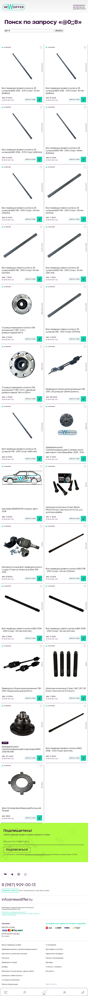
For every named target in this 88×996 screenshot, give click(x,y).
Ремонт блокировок (55, 958)
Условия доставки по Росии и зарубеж (66, 924)
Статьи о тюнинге (54, 967)
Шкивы (5, 967)
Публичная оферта (9, 915)
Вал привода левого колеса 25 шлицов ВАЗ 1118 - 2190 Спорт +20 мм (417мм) (64, 210)
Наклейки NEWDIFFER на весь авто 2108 (20, 510)
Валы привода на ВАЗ (11, 945)
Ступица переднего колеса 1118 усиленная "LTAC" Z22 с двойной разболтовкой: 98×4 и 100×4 (18, 390)
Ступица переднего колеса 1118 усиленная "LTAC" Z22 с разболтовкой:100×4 (18, 330)
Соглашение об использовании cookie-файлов (20, 913)
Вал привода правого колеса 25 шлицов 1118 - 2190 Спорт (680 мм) (19, 450)
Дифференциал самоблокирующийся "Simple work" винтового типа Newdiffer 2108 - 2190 (65, 449)
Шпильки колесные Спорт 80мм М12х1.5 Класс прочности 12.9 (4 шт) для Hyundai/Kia (64, 509)
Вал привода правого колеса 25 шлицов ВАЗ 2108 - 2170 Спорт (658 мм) (22, 151)
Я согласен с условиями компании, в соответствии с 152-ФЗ (41, 854)
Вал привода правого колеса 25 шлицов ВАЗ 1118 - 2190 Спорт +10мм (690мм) (64, 150)
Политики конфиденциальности (37, 854)
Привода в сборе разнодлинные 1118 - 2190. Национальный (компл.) (22, 689)
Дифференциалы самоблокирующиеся (19, 949)
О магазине (51, 945)
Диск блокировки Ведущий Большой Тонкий (21, 809)
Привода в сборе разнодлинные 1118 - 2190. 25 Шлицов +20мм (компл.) (66, 390)
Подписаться (17, 849)
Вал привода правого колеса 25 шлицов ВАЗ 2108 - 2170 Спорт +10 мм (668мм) (65, 90)
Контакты (50, 971)
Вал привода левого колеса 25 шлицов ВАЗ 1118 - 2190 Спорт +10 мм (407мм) (20, 270)
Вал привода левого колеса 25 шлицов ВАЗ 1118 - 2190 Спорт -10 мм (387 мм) (64, 270)
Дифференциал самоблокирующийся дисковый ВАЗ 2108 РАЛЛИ (21, 749)
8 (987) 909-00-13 (19, 885)
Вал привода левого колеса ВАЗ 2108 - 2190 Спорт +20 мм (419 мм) (65, 630)
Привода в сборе (9, 962)
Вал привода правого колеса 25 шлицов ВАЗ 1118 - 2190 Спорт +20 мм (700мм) (20, 210)
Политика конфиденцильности (14, 912)
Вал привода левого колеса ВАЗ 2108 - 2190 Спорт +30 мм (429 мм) (21, 630)
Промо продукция (10, 984)
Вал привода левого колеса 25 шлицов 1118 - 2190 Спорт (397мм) (63, 330)
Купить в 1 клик (30, 99)
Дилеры (49, 962)
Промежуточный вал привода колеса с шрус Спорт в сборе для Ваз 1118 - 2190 (22, 569)
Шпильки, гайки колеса (12, 975)
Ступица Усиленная (10, 980)
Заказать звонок (10, 890)
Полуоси (5, 958)
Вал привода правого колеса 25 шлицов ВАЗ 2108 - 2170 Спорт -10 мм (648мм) (21, 90)
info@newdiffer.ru (17, 899)
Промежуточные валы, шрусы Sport (18, 971)
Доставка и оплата (54, 949)
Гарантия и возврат (54, 954)
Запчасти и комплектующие (14, 954)
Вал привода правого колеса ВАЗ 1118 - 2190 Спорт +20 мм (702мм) (65, 570)
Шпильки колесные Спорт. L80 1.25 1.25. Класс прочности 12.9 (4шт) (66, 689)
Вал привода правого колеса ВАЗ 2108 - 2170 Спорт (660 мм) (64, 749)
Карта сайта (51, 984)
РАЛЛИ (5, 742)
